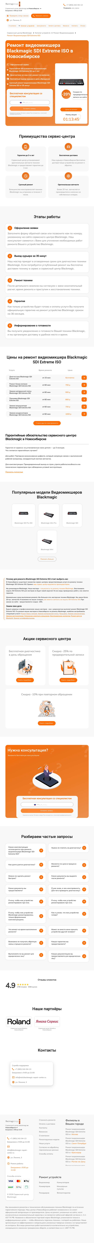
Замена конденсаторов (14, 616)
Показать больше (47, 559)
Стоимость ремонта (47, 1120)
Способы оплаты (46, 1154)
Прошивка (63, 614)
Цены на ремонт (71, 109)
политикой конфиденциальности (62, 815)
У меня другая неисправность (47, 423)
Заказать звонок (40, 16)
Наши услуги (44, 1143)
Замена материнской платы (48, 614)
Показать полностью (14, 472)
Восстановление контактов (60, 616)
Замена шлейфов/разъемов (24, 618)
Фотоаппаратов (63, 1193)
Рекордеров (44, 1193)
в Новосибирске (34, 8)
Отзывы (82, 26)
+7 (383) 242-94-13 (74, 5)
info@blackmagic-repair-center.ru (17, 1149)
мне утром (71, 8)
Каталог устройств (27, 26)
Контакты (75, 26)
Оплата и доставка (54, 26)
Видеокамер (44, 1182)
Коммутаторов (63, 1182)
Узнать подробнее (24, 680)
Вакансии (66, 26)
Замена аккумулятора (76, 614)
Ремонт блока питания (29, 614)
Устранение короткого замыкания (36, 616)
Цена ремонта (41, 26)
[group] (18, 1024)
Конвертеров (44, 1186)
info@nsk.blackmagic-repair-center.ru (29, 1077)
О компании (12, 26)
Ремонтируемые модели (49, 1139)
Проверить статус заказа (17, 16)
